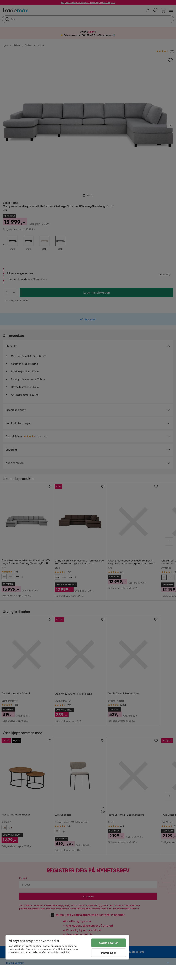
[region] (67, 947)
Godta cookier (108, 942)
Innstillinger (108, 952)
